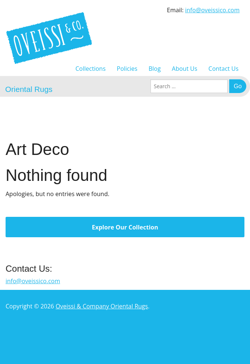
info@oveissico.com (212, 10)
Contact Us (223, 68)
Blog (155, 68)
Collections (90, 68)
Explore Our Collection (125, 227)
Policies (127, 68)
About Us (185, 68)
